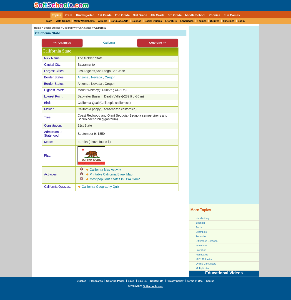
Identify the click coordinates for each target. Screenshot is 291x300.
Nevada (96, 77)
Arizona (83, 77)
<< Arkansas (62, 42)
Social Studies (153, 21)
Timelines (228, 21)
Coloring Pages (115, 281)
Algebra (103, 21)
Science (136, 21)
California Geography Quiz (100, 186)
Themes (202, 21)
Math (49, 21)
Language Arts (119, 21)
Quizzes (214, 21)
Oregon (110, 77)
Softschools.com (153, 286)
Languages (186, 21)
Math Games (63, 21)
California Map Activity (105, 169)
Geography (69, 27)
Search (210, 281)
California (109, 42)
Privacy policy (175, 281)
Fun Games (232, 15)
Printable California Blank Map (111, 174)
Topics (56, 15)
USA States (85, 27)
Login (241, 21)
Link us (142, 281)
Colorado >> (157, 42)
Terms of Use (195, 281)
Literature (171, 21)
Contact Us (156, 281)
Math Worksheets (84, 21)
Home (37, 27)
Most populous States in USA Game (115, 179)
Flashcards (202, 254)
